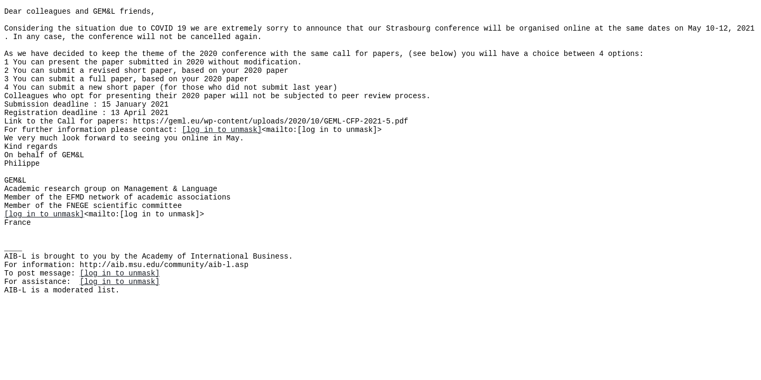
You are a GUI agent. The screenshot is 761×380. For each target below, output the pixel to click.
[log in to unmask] (222, 153)
